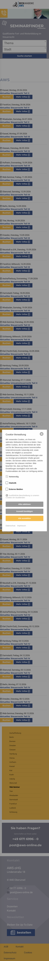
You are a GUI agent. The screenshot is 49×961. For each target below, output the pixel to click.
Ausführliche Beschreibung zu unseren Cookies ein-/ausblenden (22, 495)
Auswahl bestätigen (24, 511)
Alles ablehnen (24, 504)
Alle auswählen (24, 518)
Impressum (21, 526)
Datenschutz (10, 526)
